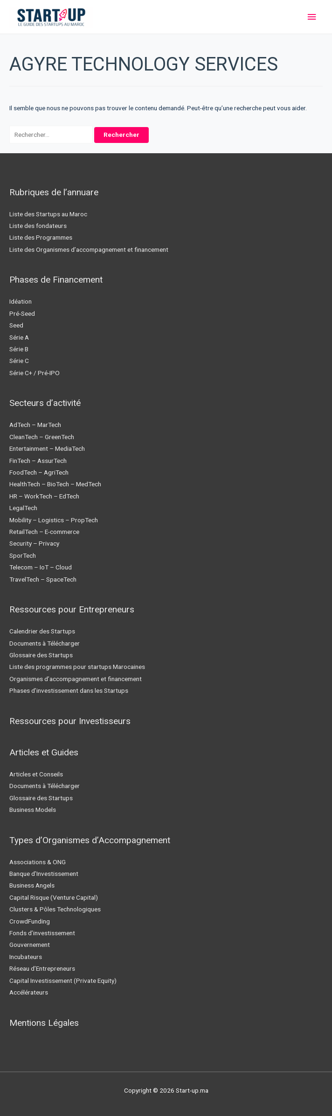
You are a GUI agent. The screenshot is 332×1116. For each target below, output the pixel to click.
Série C (19, 360)
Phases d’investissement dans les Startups (68, 690)
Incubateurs (25, 956)
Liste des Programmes (40, 237)
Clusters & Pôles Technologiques (55, 909)
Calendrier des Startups (42, 631)
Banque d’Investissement (43, 873)
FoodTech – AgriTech (39, 472)
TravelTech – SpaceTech (42, 579)
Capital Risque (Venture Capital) (53, 897)
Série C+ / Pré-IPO (34, 373)
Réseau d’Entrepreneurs (42, 968)
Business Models (32, 809)
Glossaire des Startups (41, 655)
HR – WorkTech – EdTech (44, 496)
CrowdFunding (29, 921)
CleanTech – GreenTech (41, 437)
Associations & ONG (37, 862)
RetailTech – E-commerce (44, 531)
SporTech (22, 555)
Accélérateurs (28, 992)
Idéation (20, 301)
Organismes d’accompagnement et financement (75, 678)
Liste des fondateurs (38, 225)
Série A (19, 337)
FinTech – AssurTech (38, 460)
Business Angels (32, 885)
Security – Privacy (34, 543)
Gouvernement (29, 944)
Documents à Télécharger (44, 643)
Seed (16, 325)
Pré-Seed (22, 313)
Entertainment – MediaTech (47, 448)
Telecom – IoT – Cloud (40, 567)
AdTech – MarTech (35, 424)
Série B (18, 349)
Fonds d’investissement (42, 933)
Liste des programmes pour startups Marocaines (77, 666)
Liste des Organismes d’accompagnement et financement (88, 249)
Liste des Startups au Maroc (48, 214)
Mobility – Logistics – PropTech (53, 520)
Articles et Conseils (36, 774)
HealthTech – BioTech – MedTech (55, 484)
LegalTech (23, 508)
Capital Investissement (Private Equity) (63, 980)
